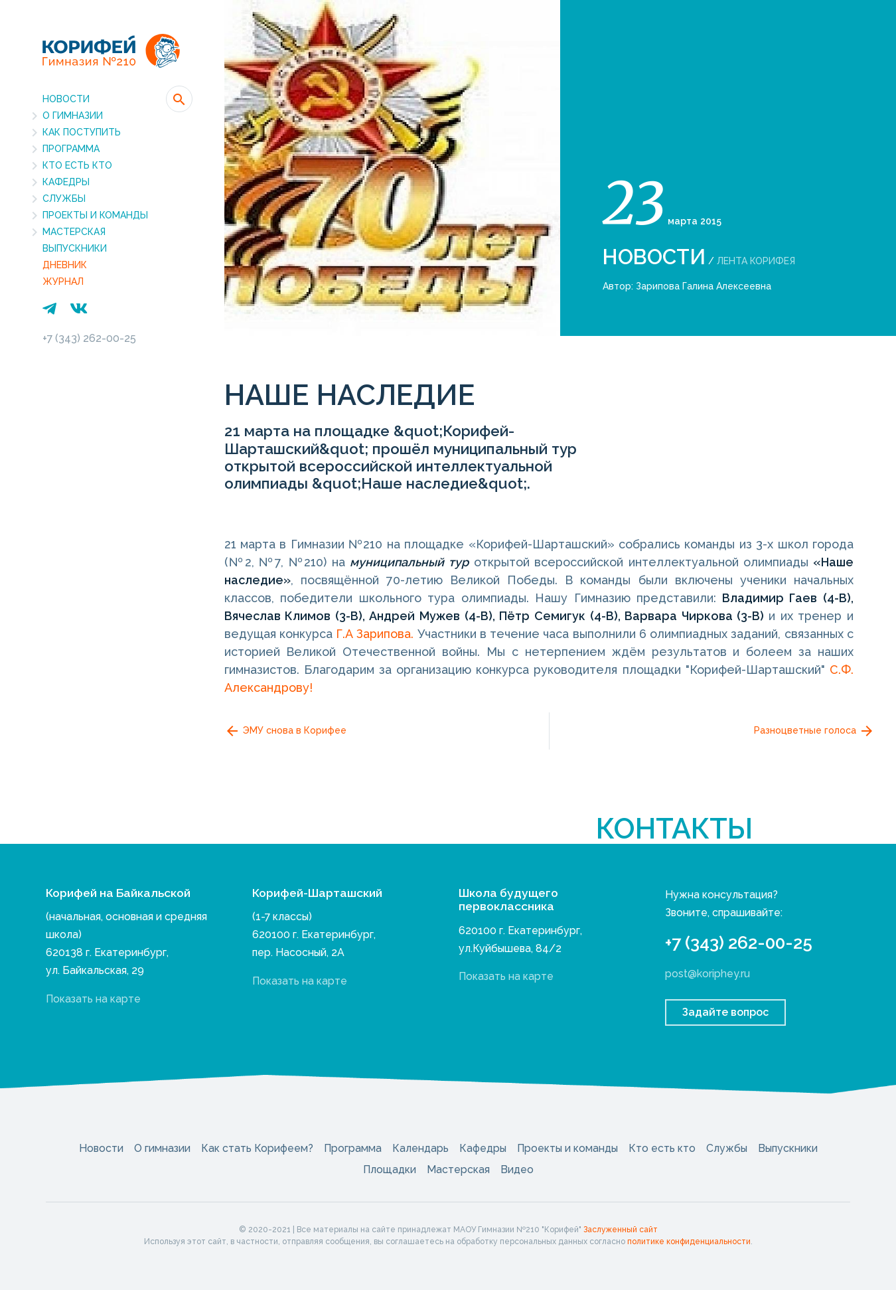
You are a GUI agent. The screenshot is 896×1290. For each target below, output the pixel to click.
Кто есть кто (77, 165)
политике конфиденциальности (689, 1241)
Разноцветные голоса (814, 731)
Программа (71, 148)
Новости (66, 99)
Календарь (420, 1148)
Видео (517, 1169)
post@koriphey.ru (707, 973)
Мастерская (74, 231)
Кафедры (66, 182)
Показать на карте (93, 999)
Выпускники (74, 248)
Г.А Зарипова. (376, 634)
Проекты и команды (95, 215)
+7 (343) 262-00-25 (89, 338)
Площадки (389, 1169)
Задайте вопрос (725, 1012)
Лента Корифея (756, 261)
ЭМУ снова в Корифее (285, 731)
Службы (64, 198)
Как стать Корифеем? (257, 1148)
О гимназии (72, 115)
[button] (179, 99)
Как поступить (81, 132)
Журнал (63, 281)
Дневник (64, 265)
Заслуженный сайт (620, 1229)
